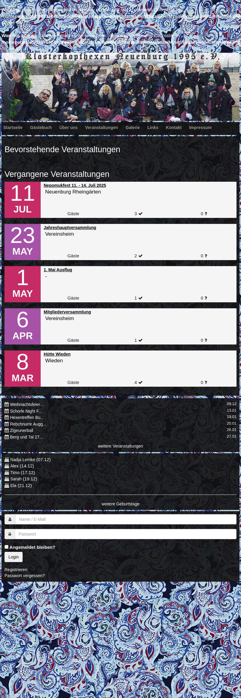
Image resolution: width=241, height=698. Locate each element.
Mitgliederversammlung (67, 312)
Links (152, 127)
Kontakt (174, 127)
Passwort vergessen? (25, 575)
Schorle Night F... (26, 411)
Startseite (13, 127)
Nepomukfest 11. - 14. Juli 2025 (75, 185)
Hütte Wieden (57, 354)
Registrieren (16, 569)
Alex (14, 466)
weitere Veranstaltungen (120, 446)
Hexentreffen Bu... (27, 417)
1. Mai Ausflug (58, 269)
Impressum (200, 127)
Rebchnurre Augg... (28, 424)
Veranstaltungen (101, 127)
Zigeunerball (21, 430)
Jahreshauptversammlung (70, 227)
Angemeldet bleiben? (30, 547)
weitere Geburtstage (120, 503)
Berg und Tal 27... (26, 437)
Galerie (133, 127)
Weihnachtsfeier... (26, 404)
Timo (15, 472)
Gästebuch (41, 127)
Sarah (15, 478)
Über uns (68, 127)
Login (13, 557)
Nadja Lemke (22, 459)
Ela (13, 485)
